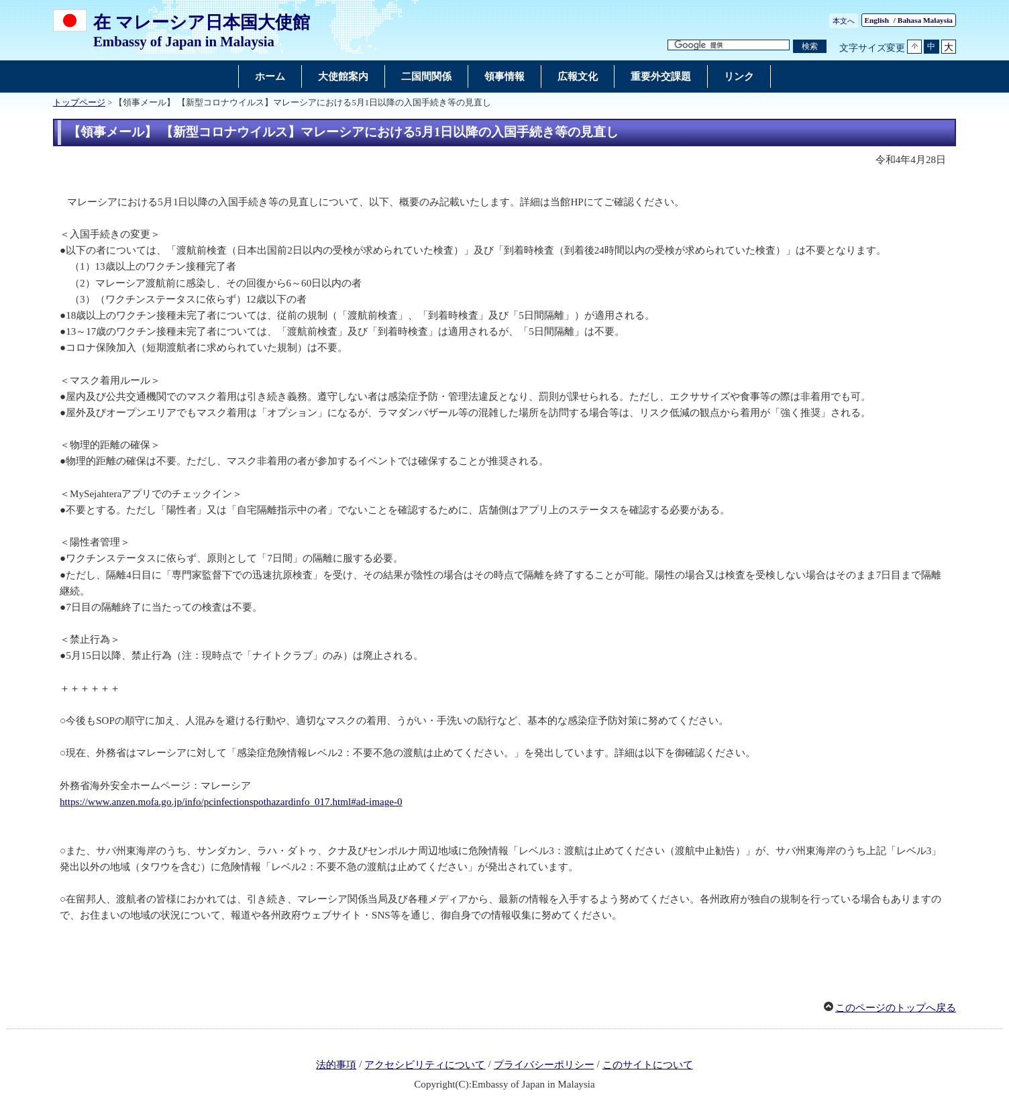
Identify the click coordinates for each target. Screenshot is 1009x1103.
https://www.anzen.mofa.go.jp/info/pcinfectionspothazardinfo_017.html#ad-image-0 (231, 801)
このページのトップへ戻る (895, 1007)
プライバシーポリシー (544, 1064)
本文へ (844, 21)
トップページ (79, 102)
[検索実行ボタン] (810, 47)
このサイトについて (647, 1064)
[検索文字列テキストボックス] (729, 45)
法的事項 (336, 1064)
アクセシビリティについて (424, 1064)
